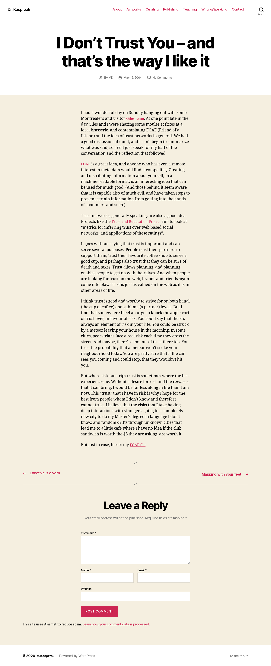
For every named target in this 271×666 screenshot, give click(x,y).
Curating (152, 9)
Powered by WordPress (79, 655)
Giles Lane (136, 118)
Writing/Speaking (214, 9)
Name (86, 570)
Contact (238, 9)
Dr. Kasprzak (21, 9)
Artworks (133, 9)
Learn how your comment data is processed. (116, 624)
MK (110, 77)
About (117, 9)
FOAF (86, 164)
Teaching (190, 9)
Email (142, 570)
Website (86, 588)
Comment (89, 532)
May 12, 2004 (132, 77)
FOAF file (138, 444)
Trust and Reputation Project (138, 221)
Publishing (170, 9)
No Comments (163, 77)
